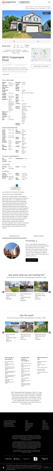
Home (26, 420)
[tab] (14, 236)
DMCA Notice (45, 429)
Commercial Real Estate (9, 420)
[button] (41, 54)
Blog (26, 430)
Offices (44, 420)
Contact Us (45, 424)
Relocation (28, 427)
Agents (44, 422)
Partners (27, 429)
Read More (6, 74)
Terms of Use (45, 427)
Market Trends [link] (16, 52)
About (26, 422)
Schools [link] (18, 51)
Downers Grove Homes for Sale (41, 370)
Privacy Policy (45, 426)
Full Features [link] (8, 50)
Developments (28, 426)
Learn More (32, 260)
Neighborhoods (29, 424)
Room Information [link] (17, 50)
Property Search (29, 423)
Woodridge (8, 65)
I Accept (46, 467)
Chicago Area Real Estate (10, 422)
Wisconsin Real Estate (9, 426)
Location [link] (12, 51)
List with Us (45, 423)
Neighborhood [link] (25, 51)
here (14, 469)
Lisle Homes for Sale (42, 367)
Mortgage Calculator (41, 66)
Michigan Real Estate (9, 424)
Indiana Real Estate (8, 423)
